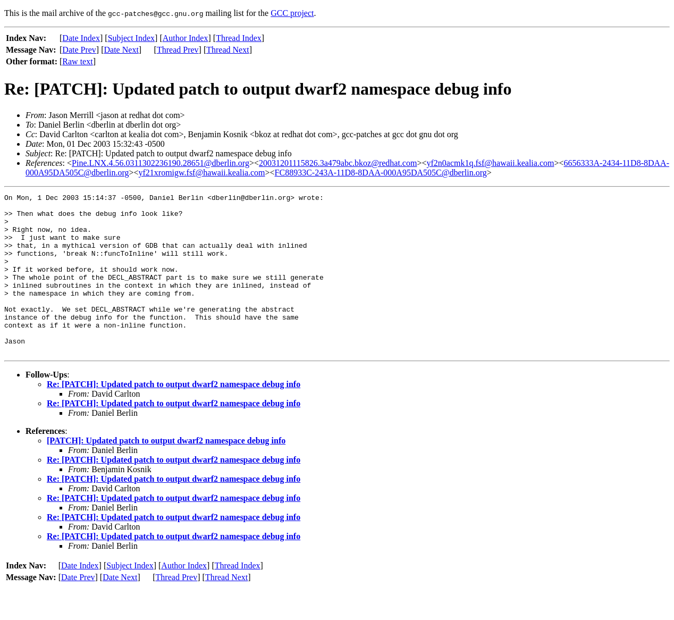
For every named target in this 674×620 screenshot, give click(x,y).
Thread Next (227, 49)
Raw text (77, 61)
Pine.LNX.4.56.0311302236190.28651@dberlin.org (160, 162)
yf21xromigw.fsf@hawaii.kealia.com (201, 172)
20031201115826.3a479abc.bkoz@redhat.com (338, 162)
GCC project (292, 13)
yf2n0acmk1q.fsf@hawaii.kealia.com (490, 162)
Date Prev (79, 49)
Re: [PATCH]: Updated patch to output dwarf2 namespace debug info (173, 416)
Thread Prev (178, 49)
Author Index (185, 38)
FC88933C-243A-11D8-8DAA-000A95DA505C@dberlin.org (381, 172)
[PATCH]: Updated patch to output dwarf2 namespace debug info (166, 472)
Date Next (121, 49)
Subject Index (131, 38)
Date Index (81, 38)
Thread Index (239, 38)
